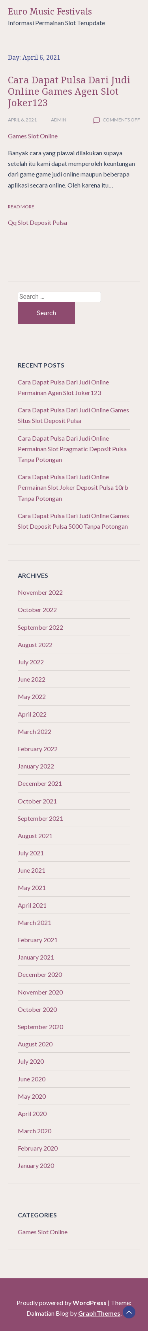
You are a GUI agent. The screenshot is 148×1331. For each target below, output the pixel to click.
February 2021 (38, 939)
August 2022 (35, 644)
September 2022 (40, 627)
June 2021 (31, 870)
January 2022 (36, 766)
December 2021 (40, 783)
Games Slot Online (33, 136)
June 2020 (31, 1079)
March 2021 (34, 922)
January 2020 (36, 1165)
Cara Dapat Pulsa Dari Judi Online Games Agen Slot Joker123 (69, 91)
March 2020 (34, 1130)
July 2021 (31, 853)
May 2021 (32, 887)
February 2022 (38, 748)
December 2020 (40, 974)
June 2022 (31, 679)
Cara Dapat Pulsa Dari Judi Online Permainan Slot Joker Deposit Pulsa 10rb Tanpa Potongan (73, 487)
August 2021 (35, 835)
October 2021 (37, 801)
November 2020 (40, 992)
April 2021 (32, 905)
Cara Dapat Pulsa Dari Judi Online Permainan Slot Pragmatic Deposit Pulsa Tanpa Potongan (72, 448)
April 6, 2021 (22, 120)
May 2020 (32, 1096)
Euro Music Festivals (50, 11)
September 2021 (40, 818)
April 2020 (32, 1113)
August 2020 (35, 1044)
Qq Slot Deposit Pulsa (37, 222)
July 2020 (31, 1061)
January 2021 (36, 957)
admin (58, 120)
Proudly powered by (62, 1302)
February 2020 (38, 1148)
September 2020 (40, 1026)
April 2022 (32, 714)
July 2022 (31, 662)
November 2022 (40, 592)
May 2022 (32, 696)
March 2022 (34, 731)
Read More (21, 207)
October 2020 (37, 1009)
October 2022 (37, 609)
